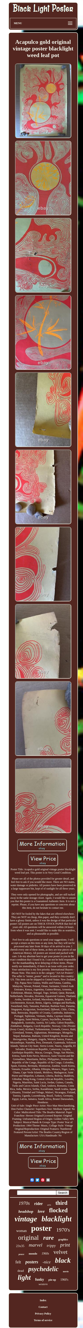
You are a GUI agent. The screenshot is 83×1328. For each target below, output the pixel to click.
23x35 (20, 1246)
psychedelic (43, 1268)
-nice (47, 1262)
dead (20, 1270)
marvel (35, 1245)
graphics (63, 1239)
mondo (33, 1253)
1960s (45, 1253)
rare (48, 1237)
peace (21, 1254)
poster (41, 1228)
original (28, 1237)
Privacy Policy (43, 1313)
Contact (43, 1307)
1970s (24, 1203)
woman (21, 1231)
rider (38, 1203)
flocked (58, 1210)
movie (66, 1271)
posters (31, 1261)
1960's (64, 1279)
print (65, 1245)
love (41, 1211)
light (24, 1277)
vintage (26, 1219)
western (43, 1284)
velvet (60, 1252)
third (62, 1203)
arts (49, 1204)
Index (43, 1300)
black (63, 1260)
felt (18, 1262)
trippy (51, 1245)
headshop (25, 1211)
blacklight (57, 1219)
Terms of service (43, 1320)
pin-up (52, 1279)
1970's (63, 1230)
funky (39, 1279)
